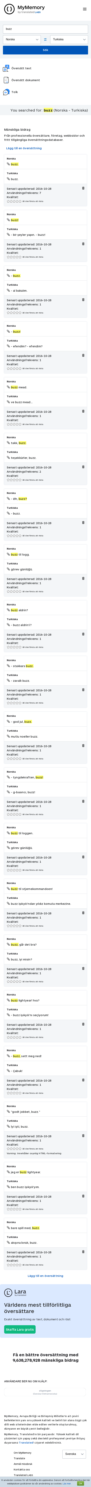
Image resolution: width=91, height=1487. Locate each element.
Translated (26, 1442)
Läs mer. (67, 1483)
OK (80, 1483)
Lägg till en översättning (24, 148)
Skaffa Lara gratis (20, 1329)
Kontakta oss (22, 1469)
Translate (19, 1458)
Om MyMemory (22, 1452)
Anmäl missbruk (23, 1463)
